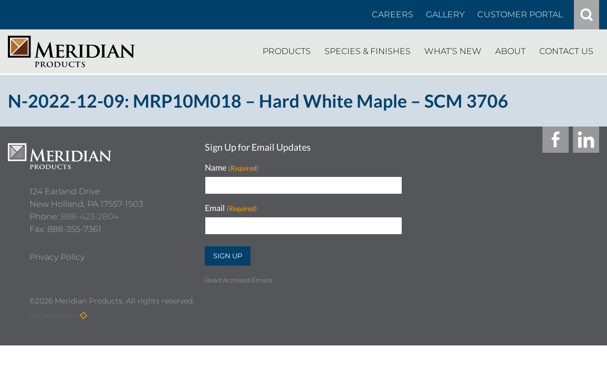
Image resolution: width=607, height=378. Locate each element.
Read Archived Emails (239, 280)
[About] (510, 51)
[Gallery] (445, 14)
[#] (586, 14)
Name (231, 167)
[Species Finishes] (367, 51)
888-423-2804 (89, 212)
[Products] (287, 51)
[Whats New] (452, 51)
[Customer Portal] (520, 14)
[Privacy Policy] (57, 252)
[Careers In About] (392, 14)
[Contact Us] (566, 51)
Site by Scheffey (53, 315)
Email (230, 208)
